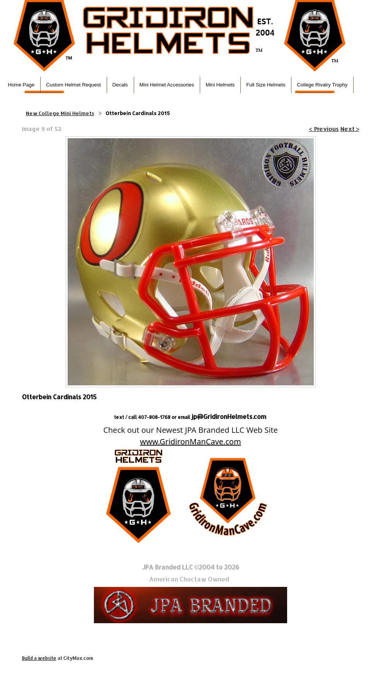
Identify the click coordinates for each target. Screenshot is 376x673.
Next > (349, 128)
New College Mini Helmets (60, 113)
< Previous (324, 128)
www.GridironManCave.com (190, 441)
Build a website (39, 658)
